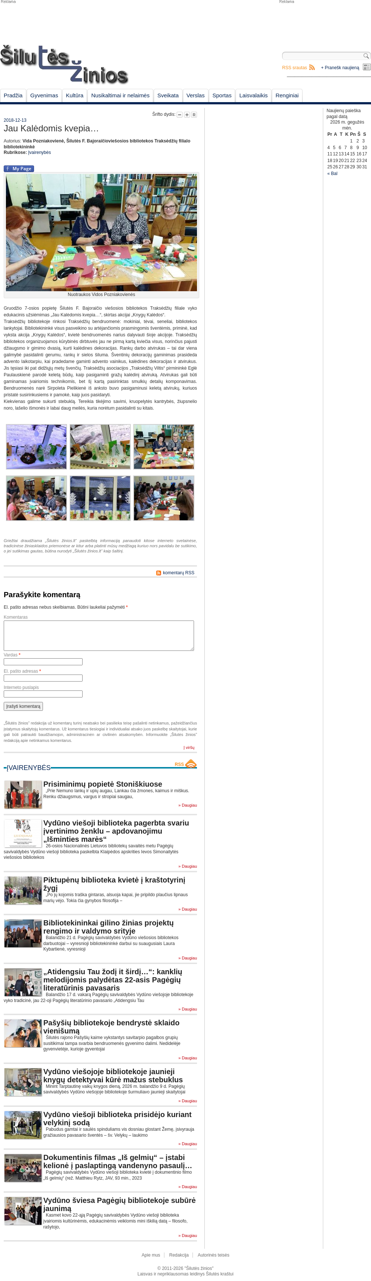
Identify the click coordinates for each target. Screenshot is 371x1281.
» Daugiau (187, 805)
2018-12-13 (15, 120)
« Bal (332, 173)
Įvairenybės (39, 152)
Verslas (196, 95)
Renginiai (287, 95)
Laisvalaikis (253, 95)
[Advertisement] (324, 22)
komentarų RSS (178, 572)
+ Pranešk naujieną (340, 67)
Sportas (222, 95)
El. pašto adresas (22, 671)
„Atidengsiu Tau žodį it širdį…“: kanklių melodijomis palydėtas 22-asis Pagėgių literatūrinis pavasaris (112, 980)
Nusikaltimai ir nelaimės (120, 95)
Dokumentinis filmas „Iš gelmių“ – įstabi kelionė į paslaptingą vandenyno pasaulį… (117, 1161)
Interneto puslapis (21, 687)
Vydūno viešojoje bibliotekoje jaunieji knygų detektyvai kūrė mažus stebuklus (113, 1076)
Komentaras (16, 617)
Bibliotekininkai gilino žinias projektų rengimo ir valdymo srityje (108, 927)
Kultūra (75, 95)
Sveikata (168, 95)
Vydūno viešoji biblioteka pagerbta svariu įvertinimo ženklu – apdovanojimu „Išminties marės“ (116, 831)
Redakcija (179, 1255)
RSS (179, 764)
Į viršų (189, 747)
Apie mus (151, 1255)
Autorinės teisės (213, 1255)
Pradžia (13, 95)
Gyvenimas (44, 95)
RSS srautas (294, 67)
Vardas (12, 655)
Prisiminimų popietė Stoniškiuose (102, 784)
